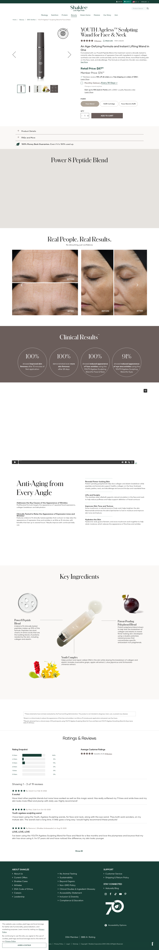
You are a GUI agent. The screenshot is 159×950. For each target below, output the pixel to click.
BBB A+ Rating (88, 937)
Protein (65, 15)
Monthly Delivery (91, 83)
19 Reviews (97, 41)
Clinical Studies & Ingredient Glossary (78, 890)
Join (116, 15)
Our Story (107, 15)
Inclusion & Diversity (69, 898)
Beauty (74, 15)
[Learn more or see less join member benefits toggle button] (85, 79)
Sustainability (66, 878)
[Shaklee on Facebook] (110, 895)
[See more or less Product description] (84, 62)
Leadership (19, 898)
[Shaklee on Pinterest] (125, 895)
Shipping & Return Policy (117, 878)
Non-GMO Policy (68, 886)
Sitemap (75, 944)
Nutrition (54, 15)
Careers (18, 894)
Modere (97, 15)
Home (15, 19)
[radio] (90, 104)
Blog (112, 889)
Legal (68, 944)
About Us (18, 874)
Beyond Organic (68, 882)
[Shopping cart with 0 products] (127, 1)
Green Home (85, 15)
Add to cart (107, 116)
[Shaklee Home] (79, 8)
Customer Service (114, 874)
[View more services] (108, 40)
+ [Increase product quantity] (88, 115)
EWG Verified (31, 19)
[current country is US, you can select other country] (135, 1)
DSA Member (71, 937)
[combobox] (139, 8)
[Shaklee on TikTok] (115, 893)
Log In (119, 1)
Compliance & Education (72, 902)
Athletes (18, 886)
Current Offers (21, 878)
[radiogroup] (115, 104)
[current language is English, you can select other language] (145, 1)
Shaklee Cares (21, 882)
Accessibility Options (117, 926)
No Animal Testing (68, 874)
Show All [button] (79, 851)
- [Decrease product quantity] (81, 115)
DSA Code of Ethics (23, 890)
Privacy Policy (58, 944)
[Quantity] (85, 115)
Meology (44, 15)
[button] (80, 131)
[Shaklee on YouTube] (120, 895)
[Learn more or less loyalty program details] (89, 92)
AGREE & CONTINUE (24, 945)
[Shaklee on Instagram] (105, 895)
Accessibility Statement (71, 894)
